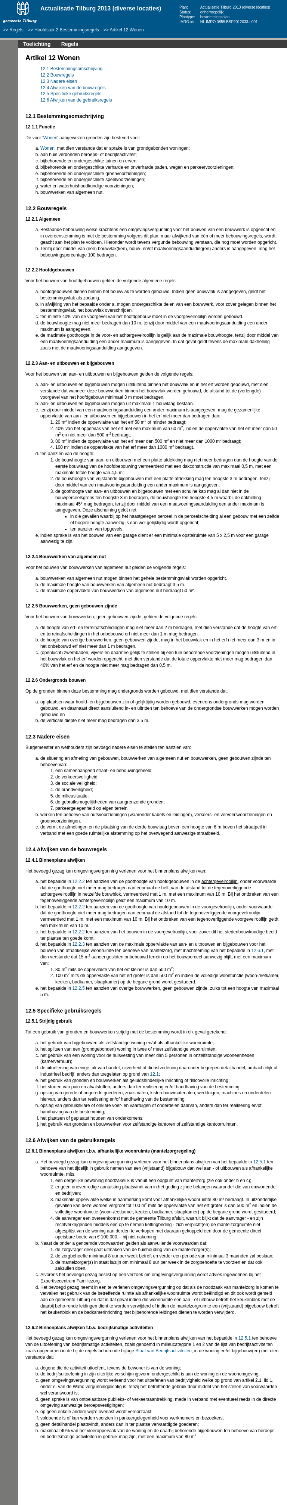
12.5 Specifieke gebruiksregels (70, 93)
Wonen (50, 137)
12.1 (154, 1074)
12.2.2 (78, 881)
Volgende (7, 112)
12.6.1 (257, 950)
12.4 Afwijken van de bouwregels (73, 87)
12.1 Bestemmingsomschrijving (71, 68)
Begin (7, 90)
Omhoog (7, 123)
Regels (16, 29)
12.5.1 (259, 1161)
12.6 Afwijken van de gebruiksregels (76, 100)
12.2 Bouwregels (57, 75)
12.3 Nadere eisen (58, 81)
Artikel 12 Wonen (127, 29)
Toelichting (37, 44)
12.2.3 (78, 944)
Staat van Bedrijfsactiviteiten (163, 1350)
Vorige (7, 101)
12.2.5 (78, 988)
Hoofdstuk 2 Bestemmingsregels (66, 29)
